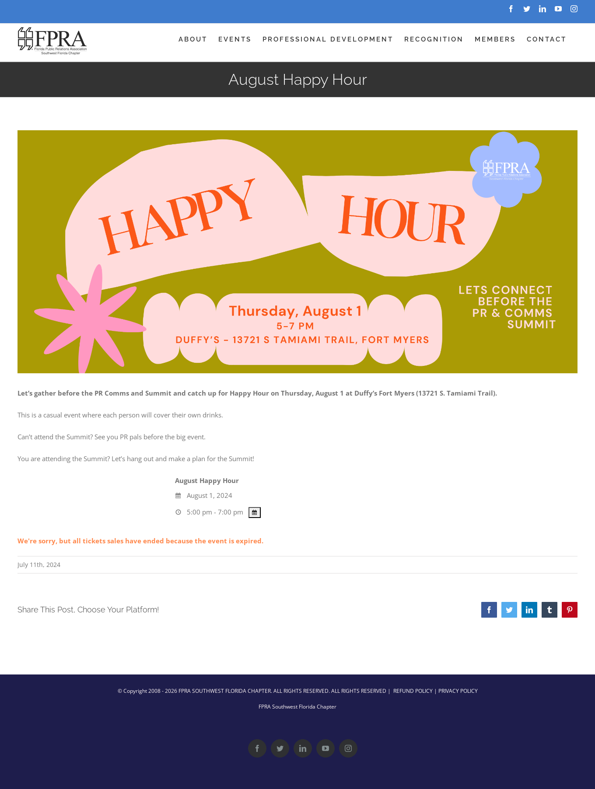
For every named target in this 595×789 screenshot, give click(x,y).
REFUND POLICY (413, 691)
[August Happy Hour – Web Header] (298, 251)
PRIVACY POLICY (458, 691)
